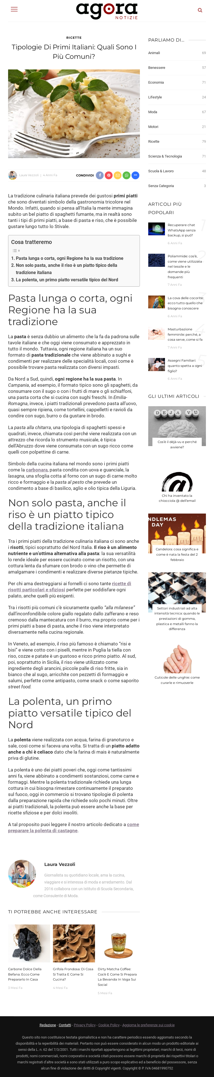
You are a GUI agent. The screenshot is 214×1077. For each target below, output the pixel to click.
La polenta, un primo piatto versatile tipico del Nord (67, 279)
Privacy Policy (85, 1025)
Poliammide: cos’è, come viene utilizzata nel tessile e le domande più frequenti (185, 266)
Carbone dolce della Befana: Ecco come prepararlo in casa (25, 974)
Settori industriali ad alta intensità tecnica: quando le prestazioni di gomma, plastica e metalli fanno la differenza (177, 618)
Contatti (65, 1025)
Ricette (74, 38)
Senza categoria (177, 186)
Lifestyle (177, 97)
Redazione (48, 1025)
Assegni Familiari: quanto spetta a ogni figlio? (185, 366)
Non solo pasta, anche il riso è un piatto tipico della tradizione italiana (66, 269)
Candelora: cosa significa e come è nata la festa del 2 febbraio (177, 554)
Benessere (177, 68)
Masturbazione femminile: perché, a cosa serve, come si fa (185, 334)
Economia (177, 82)
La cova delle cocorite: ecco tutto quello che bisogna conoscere (185, 303)
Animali (177, 53)
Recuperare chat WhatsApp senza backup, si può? (182, 230)
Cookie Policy (109, 1025)
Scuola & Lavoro (177, 171)
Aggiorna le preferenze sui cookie (148, 1025)
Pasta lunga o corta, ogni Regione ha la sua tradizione (69, 258)
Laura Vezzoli (29, 175)
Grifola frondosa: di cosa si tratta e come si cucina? (73, 974)
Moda (177, 112)
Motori (177, 127)
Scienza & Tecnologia (177, 156)
